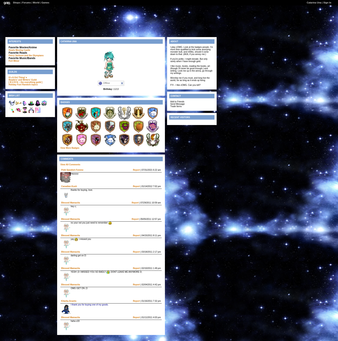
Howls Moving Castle (19, 50)
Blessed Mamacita (70, 203)
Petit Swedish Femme (72, 170)
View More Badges (69, 148)
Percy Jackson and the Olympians (26, 55)
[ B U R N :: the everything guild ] (25, 82)
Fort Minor (14, 61)
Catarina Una (314, 2)
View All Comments (70, 164)
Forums (26, 2)
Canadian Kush (69, 186)
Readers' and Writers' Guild (23, 80)
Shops (16, 2)
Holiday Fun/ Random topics (23, 84)
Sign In (327, 2)
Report (136, 170)
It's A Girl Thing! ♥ (18, 77)
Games (45, 2)
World (36, 2)
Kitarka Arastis (68, 301)
